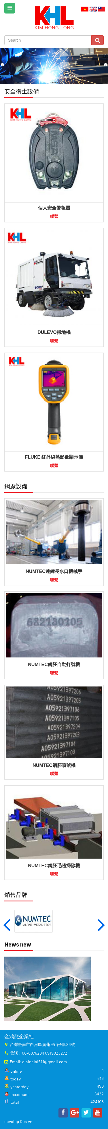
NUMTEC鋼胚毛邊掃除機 (54, 865)
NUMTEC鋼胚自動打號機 (54, 664)
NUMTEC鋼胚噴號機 (54, 765)
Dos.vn (26, 1122)
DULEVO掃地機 (54, 332)
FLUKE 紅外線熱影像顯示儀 (54, 457)
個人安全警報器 (54, 207)
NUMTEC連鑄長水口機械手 (54, 571)
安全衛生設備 (21, 91)
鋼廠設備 (15, 486)
